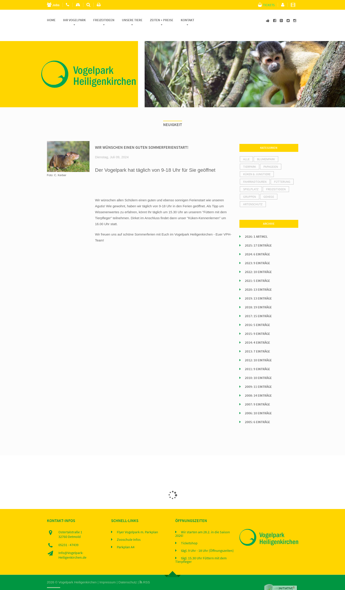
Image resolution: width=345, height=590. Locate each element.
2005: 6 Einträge (257, 412)
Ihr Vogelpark (74, 20)
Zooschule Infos (129, 529)
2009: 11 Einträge (258, 376)
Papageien (270, 156)
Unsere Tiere (132, 20)
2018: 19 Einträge (258, 297)
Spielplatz (251, 179)
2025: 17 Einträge (258, 235)
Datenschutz (127, 572)
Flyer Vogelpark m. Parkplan (137, 522)
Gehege (268, 186)
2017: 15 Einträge (258, 306)
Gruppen (249, 186)
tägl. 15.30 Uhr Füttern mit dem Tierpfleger (201, 550)
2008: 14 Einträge (258, 385)
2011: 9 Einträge (257, 359)
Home (51, 20)
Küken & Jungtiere (256, 164)
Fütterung (282, 171)
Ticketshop (189, 533)
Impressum (107, 572)
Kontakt (187, 20)
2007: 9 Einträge (257, 394)
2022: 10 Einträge (258, 262)
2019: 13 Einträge (258, 288)
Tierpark (249, 156)
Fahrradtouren (255, 171)
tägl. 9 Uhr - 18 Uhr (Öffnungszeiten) (207, 540)
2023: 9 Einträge (257, 253)
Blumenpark (266, 149)
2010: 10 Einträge (258, 368)
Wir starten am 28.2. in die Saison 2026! (202, 524)
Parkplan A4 (125, 537)
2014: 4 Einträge (257, 332)
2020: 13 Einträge (258, 279)
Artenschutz (253, 194)
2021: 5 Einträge (257, 270)
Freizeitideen (103, 20)
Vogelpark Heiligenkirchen (77, 572)
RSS (145, 572)
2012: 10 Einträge (258, 350)
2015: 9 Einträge (257, 323)
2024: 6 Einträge (257, 244)
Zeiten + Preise (161, 20)
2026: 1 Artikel (256, 226)
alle (246, 149)
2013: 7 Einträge (257, 341)
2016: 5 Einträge (257, 315)
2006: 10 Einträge (258, 403)
